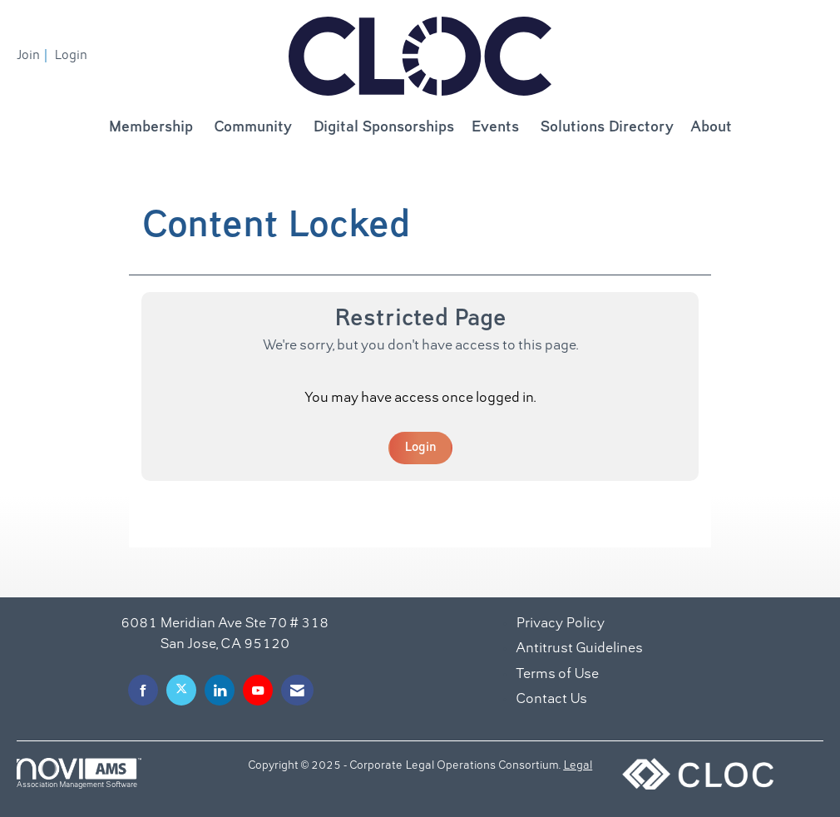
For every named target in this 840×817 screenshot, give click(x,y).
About (711, 128)
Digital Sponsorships (383, 128)
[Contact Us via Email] (297, 690)
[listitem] (34, 55)
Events (495, 128)
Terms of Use (557, 674)
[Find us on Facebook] (143, 690)
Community (253, 128)
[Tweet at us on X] (181, 690)
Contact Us (551, 699)
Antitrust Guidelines (579, 648)
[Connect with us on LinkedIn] (220, 690)
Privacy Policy (560, 623)
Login (420, 447)
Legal (577, 766)
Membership (150, 128)
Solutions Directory (607, 128)
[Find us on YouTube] (258, 690)
